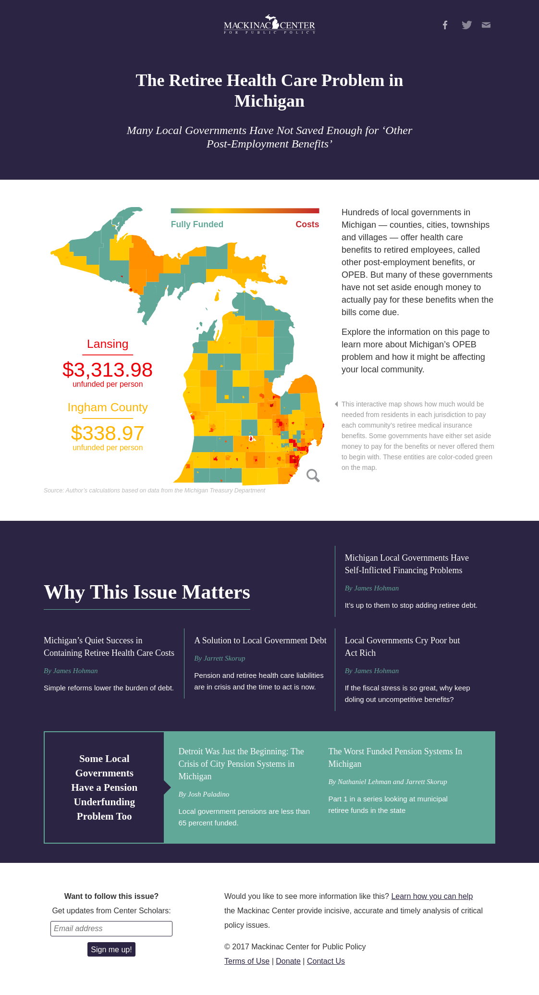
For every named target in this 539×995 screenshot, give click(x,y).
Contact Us (326, 961)
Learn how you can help (432, 896)
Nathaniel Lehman (364, 782)
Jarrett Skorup (426, 782)
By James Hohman (372, 588)
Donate (288, 961)
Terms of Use (247, 961)
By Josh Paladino (203, 794)
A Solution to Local (260, 640)
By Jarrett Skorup (219, 658)
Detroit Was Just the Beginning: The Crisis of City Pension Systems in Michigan (241, 764)
